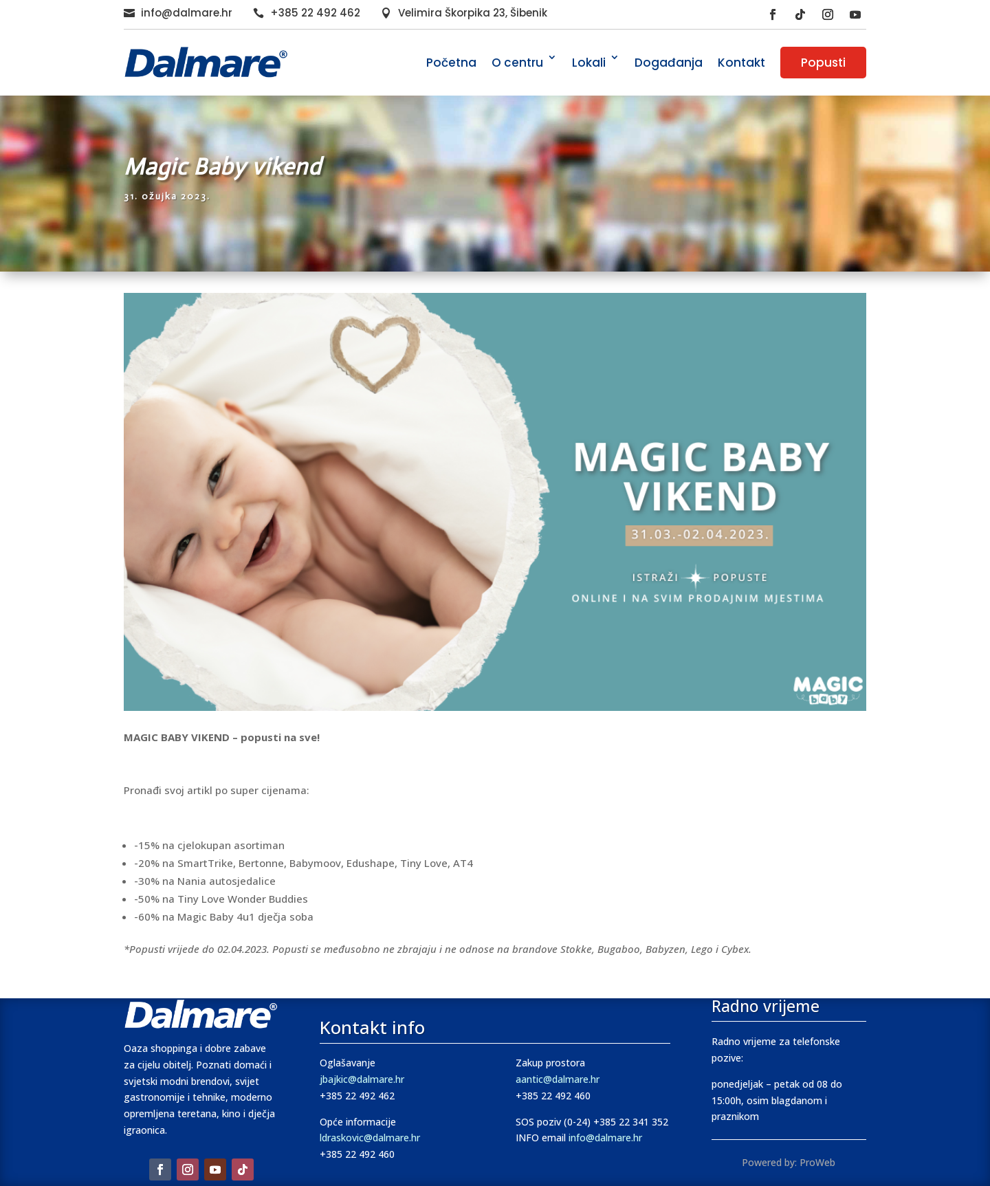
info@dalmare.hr (186, 13)
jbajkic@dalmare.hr (362, 1079)
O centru (517, 62)
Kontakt (741, 62)
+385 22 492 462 (315, 13)
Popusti (823, 62)
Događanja (669, 62)
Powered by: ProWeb (788, 1162)
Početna (451, 62)
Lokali (589, 62)
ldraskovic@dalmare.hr (370, 1137)
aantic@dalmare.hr (558, 1079)
